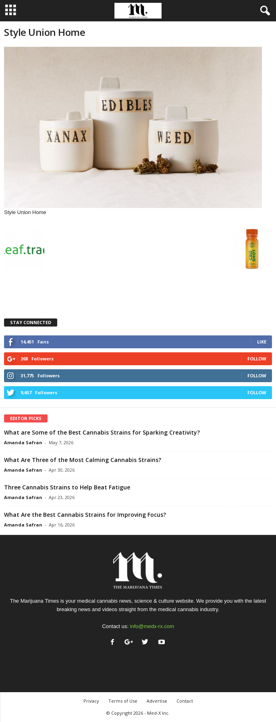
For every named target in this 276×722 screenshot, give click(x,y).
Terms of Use (122, 701)
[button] (263, 11)
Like (261, 342)
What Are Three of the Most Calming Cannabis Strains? (82, 460)
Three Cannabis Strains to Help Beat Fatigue (67, 487)
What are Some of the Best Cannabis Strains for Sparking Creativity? (102, 432)
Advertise (157, 701)
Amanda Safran (23, 442)
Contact (184, 701)
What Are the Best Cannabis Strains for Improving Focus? (85, 514)
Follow (256, 359)
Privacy (91, 701)
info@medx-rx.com (152, 626)
